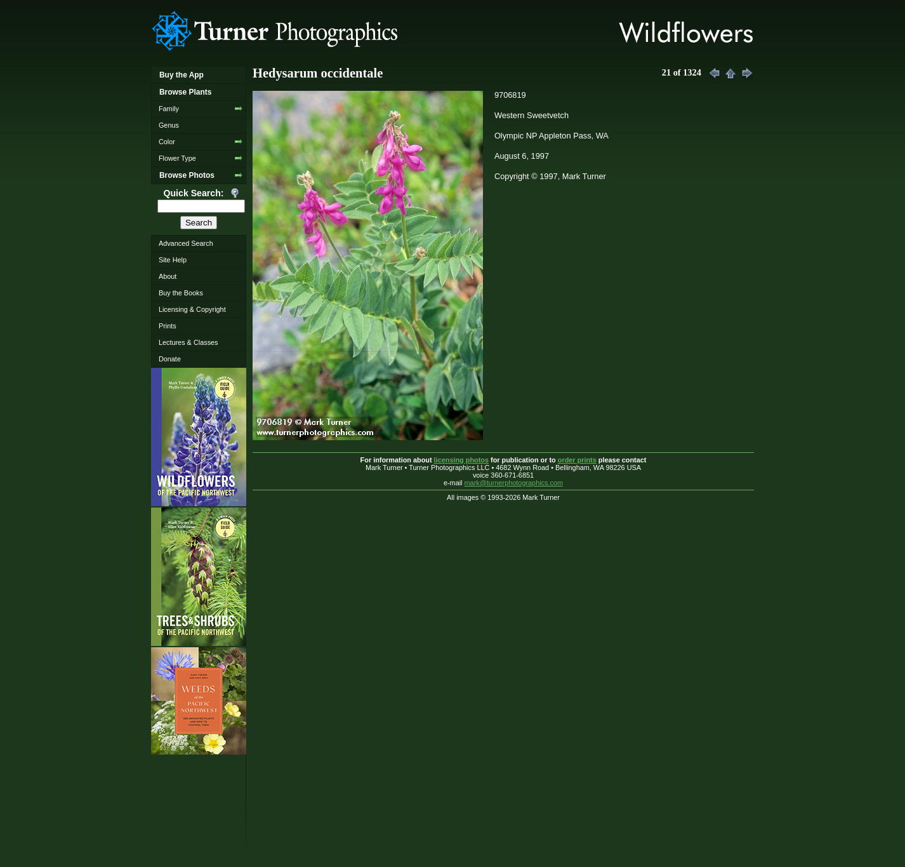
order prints (577, 460)
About (167, 276)
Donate (170, 359)
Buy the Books (181, 293)
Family (169, 108)
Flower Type (177, 158)
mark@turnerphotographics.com (514, 483)
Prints (167, 326)
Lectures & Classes (188, 342)
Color (167, 141)
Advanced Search (186, 243)
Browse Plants (185, 92)
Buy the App (181, 75)
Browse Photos (187, 175)
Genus (169, 125)
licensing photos (461, 460)
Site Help (173, 260)
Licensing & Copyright (192, 309)
